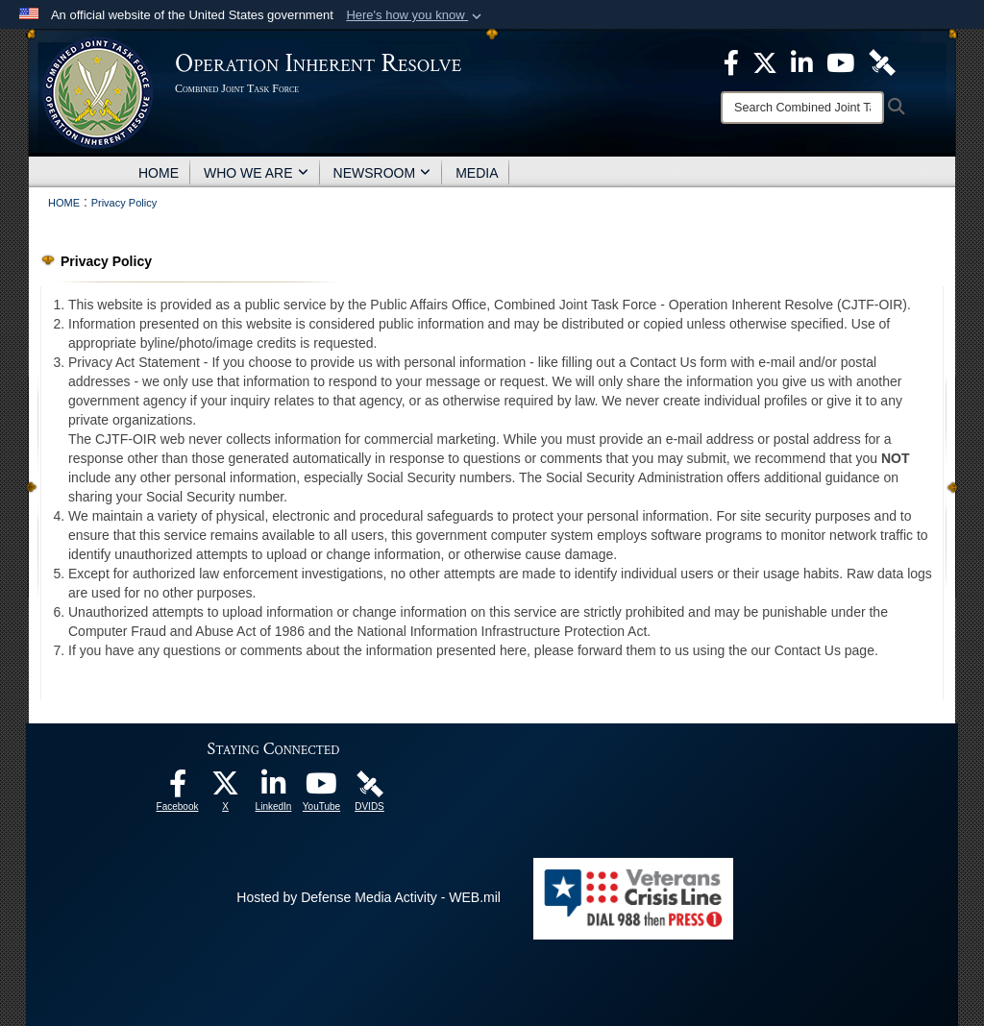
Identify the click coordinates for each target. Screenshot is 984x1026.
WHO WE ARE (256, 173)
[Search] (802, 107)
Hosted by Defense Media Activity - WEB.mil (368, 897)
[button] (415, 15)
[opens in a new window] (178, 788)
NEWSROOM (382, 173)
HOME (158, 173)
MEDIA (476, 173)
